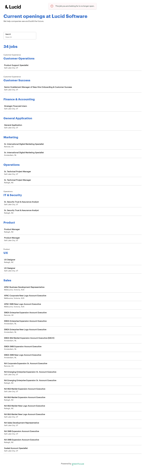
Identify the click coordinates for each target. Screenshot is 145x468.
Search (8, 34)
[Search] (19, 37)
